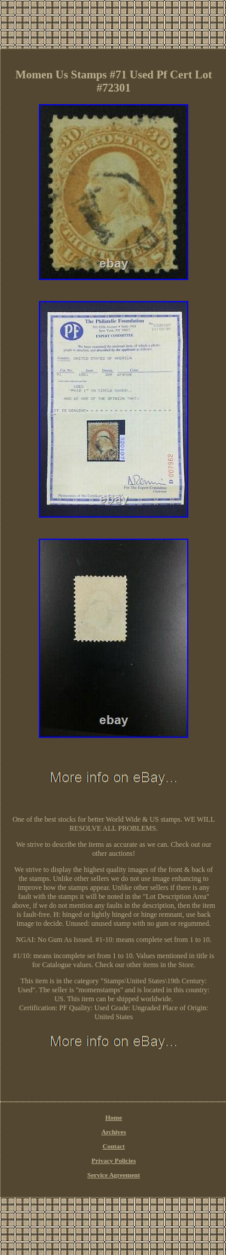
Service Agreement (113, 1174)
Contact (113, 1146)
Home (113, 1117)
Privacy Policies (113, 1160)
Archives (113, 1131)
